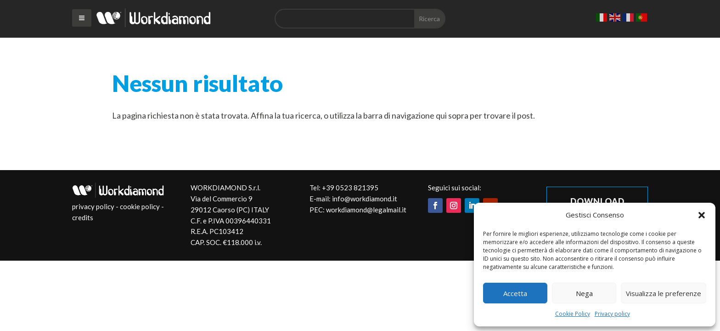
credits (82, 217)
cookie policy (140, 206)
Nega (584, 293)
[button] (701, 215)
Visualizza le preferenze (663, 293)
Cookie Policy (572, 314)
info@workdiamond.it (364, 198)
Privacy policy (612, 314)
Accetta (515, 293)
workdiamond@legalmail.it (366, 209)
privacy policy (93, 206)
